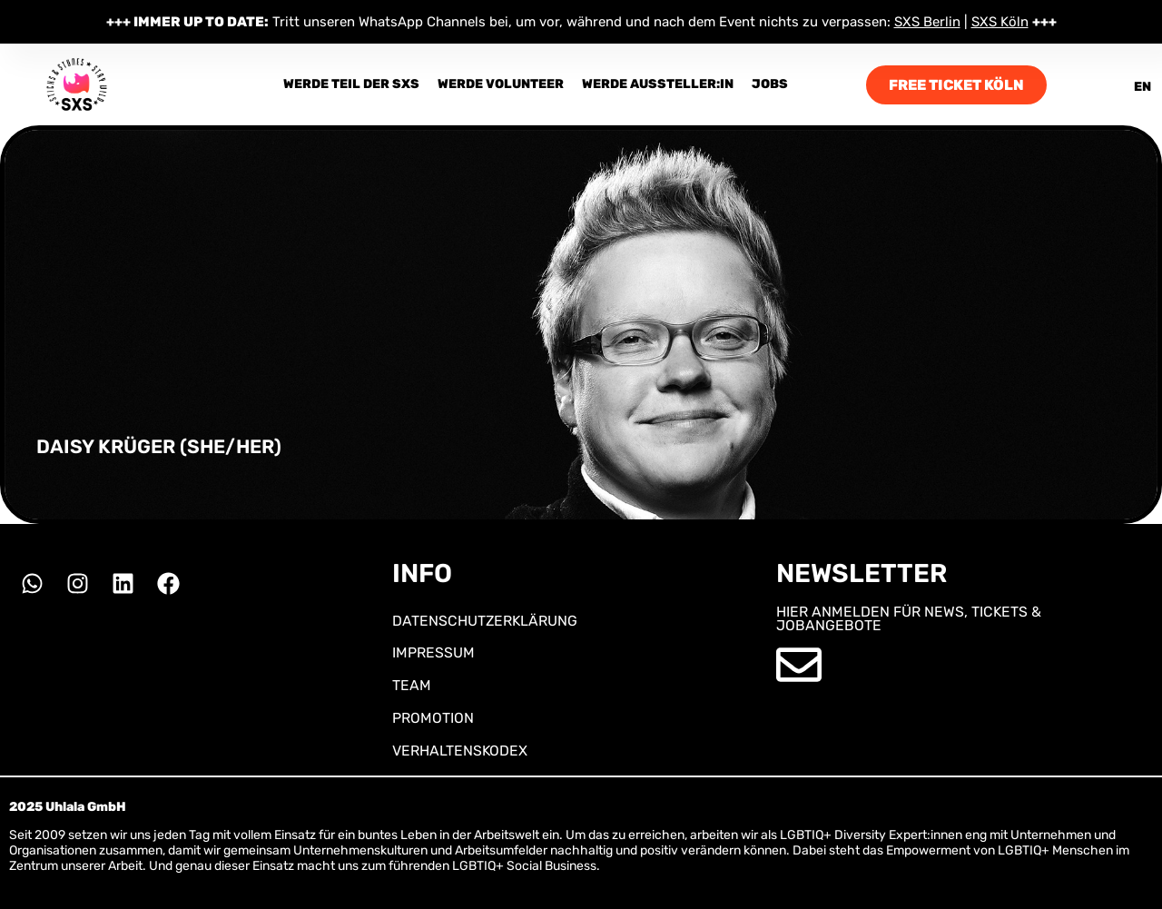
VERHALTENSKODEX (459, 750)
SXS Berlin (927, 22)
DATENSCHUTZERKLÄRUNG (484, 620)
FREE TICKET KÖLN (956, 85)
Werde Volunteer (501, 84)
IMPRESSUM (433, 652)
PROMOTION (433, 717)
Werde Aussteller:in (658, 84)
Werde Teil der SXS (351, 84)
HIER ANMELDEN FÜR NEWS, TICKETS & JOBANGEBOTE (908, 619)
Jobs (770, 84)
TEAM (411, 685)
